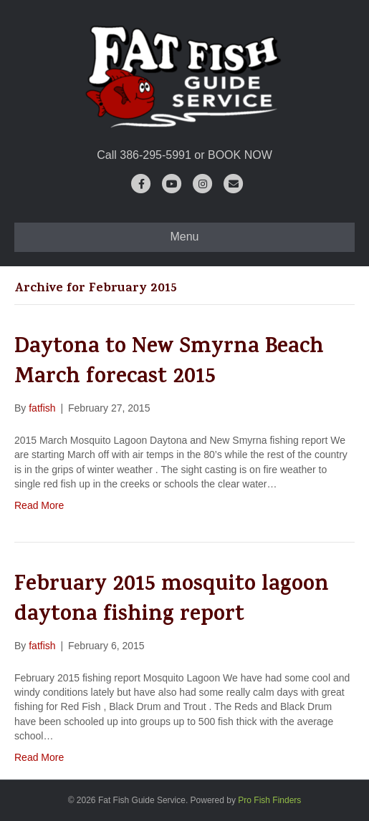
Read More (39, 505)
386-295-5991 (155, 155)
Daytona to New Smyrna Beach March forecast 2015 (169, 363)
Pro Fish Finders (269, 800)
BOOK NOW (240, 155)
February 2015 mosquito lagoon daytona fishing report (171, 601)
